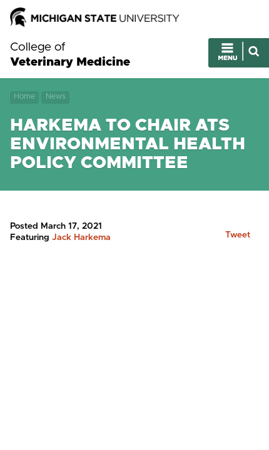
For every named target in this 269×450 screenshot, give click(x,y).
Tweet (237, 235)
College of (70, 55)
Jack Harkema (81, 237)
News (56, 96)
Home (24, 96)
